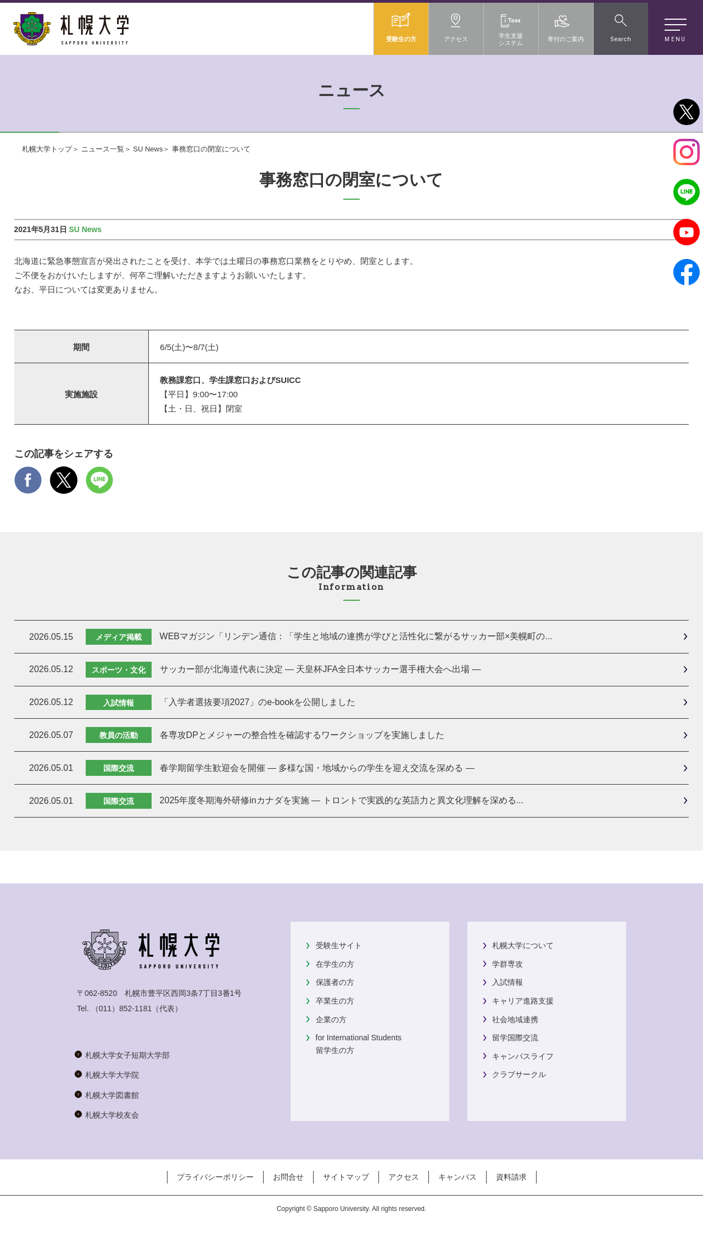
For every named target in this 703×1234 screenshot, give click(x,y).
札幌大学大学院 (112, 1074)
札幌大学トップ (47, 149)
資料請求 (511, 1177)
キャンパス (457, 1177)
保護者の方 (335, 982)
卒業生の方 (335, 1000)
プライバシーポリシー (215, 1177)
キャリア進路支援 (523, 1000)
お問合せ (288, 1177)
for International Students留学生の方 (358, 1043)
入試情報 (507, 982)
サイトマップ (346, 1177)
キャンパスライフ (523, 1056)
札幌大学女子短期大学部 (127, 1055)
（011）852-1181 (121, 1008)
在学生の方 (335, 964)
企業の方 (331, 1019)
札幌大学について (523, 945)
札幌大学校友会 (112, 1115)
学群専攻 (507, 964)
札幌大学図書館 (112, 1095)
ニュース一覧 (102, 149)
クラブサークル (519, 1074)
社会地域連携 (515, 1019)
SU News (148, 149)
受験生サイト (339, 945)
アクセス (403, 1177)
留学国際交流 (515, 1037)
